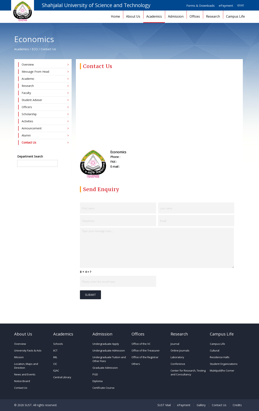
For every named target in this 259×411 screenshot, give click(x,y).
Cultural (214, 350)
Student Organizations (224, 364)
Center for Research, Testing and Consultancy (188, 372)
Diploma (97, 381)
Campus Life (235, 16)
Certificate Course (103, 388)
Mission (19, 357)
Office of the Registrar (145, 357)
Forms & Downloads (200, 5)
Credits (237, 405)
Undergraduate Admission (108, 350)
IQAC (56, 370)
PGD (95, 374)
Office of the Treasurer (146, 350)
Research (213, 16)
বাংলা (240, 5)
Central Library (62, 377)
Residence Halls (219, 357)
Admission (176, 16)
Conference (178, 364)
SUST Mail (164, 405)
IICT (55, 350)
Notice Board (22, 381)
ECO (35, 49)
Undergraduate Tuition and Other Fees (109, 359)
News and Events (24, 374)
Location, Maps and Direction (26, 365)
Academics (154, 16)
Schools (58, 344)
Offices (195, 16)
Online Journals (180, 350)
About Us (133, 16)
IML (55, 357)
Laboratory (177, 357)
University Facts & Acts (27, 350)
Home (115, 16)
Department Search (30, 156)
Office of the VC (141, 344)
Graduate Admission (105, 367)
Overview (20, 344)
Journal (175, 344)
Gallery (201, 405)
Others (136, 364)
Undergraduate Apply (105, 344)
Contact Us (20, 388)
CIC (55, 364)
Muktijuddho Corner (222, 370)
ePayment (226, 5)
